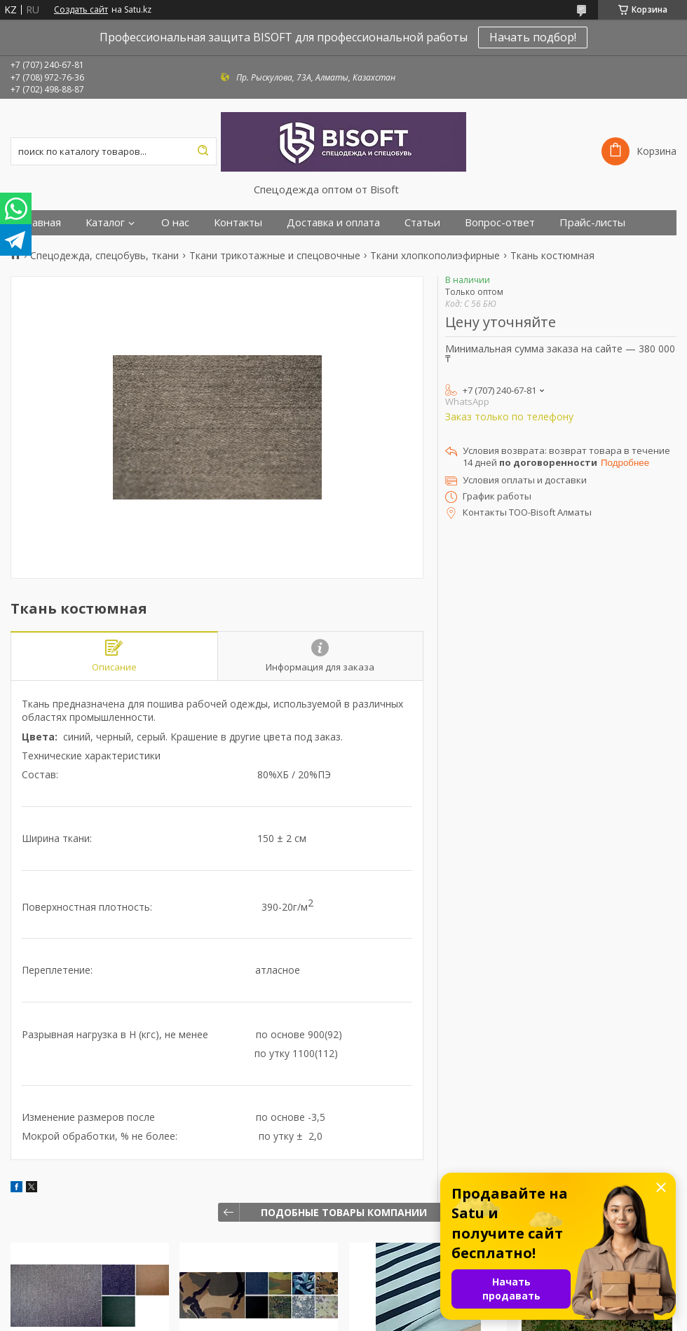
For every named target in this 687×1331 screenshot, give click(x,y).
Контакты (238, 222)
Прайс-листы (592, 222)
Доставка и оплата (333, 222)
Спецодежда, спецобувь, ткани (104, 255)
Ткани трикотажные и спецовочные (274, 255)
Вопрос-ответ (500, 222)
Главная (41, 222)
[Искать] (203, 151)
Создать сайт (81, 10)
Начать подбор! (532, 37)
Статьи (422, 222)
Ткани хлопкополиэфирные (435, 255)
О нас (175, 222)
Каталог (105, 222)
